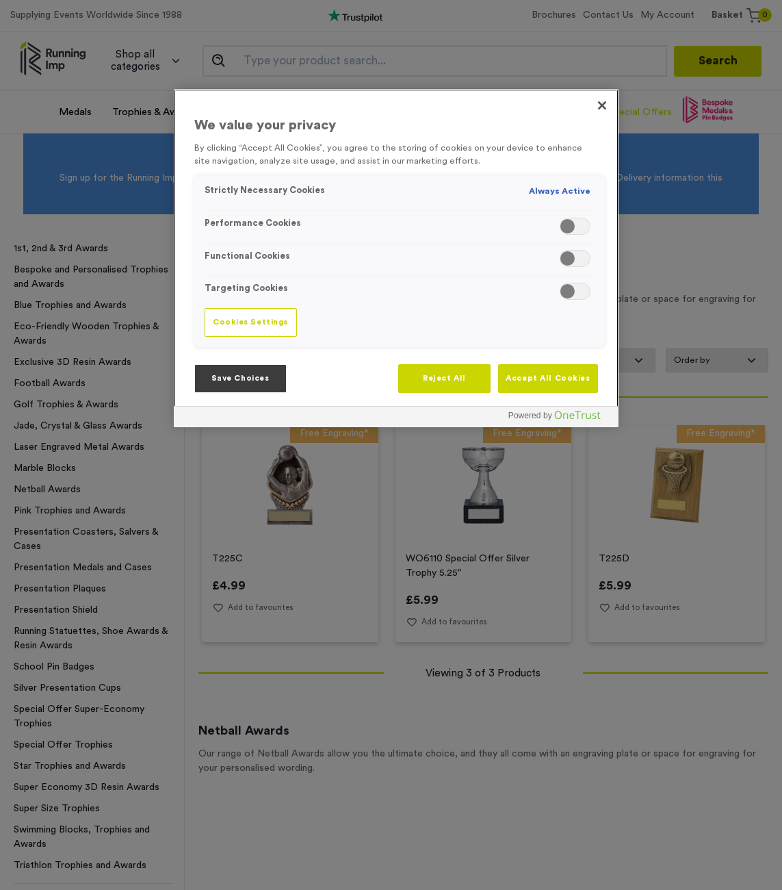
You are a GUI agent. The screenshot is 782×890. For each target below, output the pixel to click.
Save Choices (240, 378)
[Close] (602, 105)
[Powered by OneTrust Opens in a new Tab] (560, 418)
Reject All (444, 378)
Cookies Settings (250, 322)
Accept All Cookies (548, 378)
